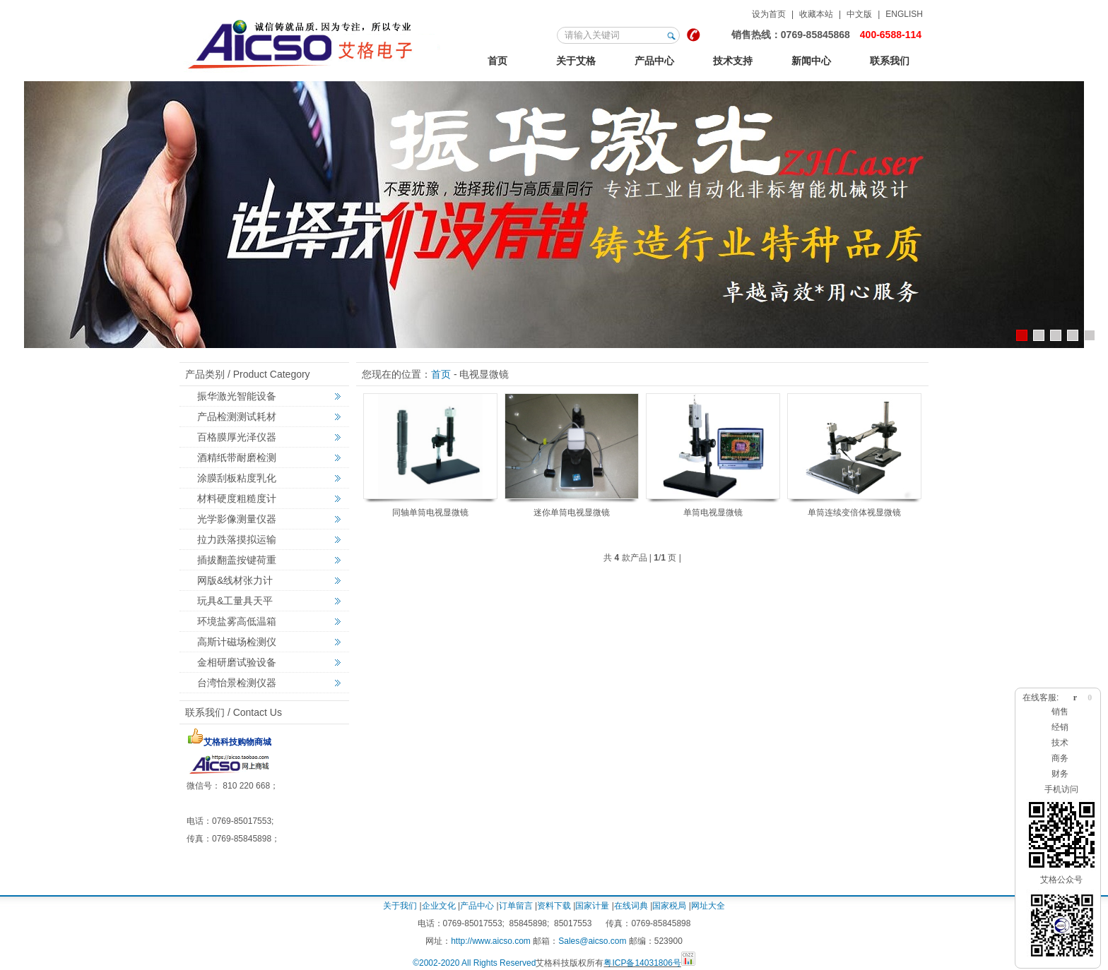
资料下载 (554, 906)
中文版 (859, 14)
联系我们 (889, 60)
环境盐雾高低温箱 (236, 621)
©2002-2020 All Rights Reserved (474, 963)
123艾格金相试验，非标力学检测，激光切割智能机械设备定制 (313, 42)
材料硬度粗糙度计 (236, 498)
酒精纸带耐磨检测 (236, 457)
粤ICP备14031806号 (641, 963)
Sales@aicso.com (592, 941)
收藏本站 (816, 14)
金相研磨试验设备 (236, 662)
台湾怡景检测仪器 (236, 682)
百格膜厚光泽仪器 (236, 437)
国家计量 (592, 906)
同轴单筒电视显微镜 (430, 512)
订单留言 (516, 906)
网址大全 (708, 906)
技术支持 (733, 60)
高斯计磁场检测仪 (236, 641)
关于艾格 (576, 60)
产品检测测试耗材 (236, 416)
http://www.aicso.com (491, 941)
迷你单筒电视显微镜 (572, 512)
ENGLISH (904, 14)
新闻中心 (811, 60)
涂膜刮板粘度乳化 (236, 478)
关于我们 (400, 906)
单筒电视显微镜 (713, 512)
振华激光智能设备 (236, 396)
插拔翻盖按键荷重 (236, 559)
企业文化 (439, 906)
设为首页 (769, 14)
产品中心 (654, 60)
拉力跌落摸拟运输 (236, 539)
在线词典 (631, 906)
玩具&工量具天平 (235, 600)
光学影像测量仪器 (236, 519)
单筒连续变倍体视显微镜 (854, 512)
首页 (497, 60)
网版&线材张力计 (235, 580)
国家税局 (669, 906)
